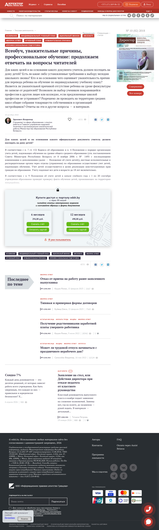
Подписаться (58, 501)
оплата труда (62, 319)
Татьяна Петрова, (80, 417)
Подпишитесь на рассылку (21, 495)
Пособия (61, 4)
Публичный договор (39, 524)
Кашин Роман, (61, 288)
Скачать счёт (38, 224)
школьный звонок (70, 36)
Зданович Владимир (23, 119)
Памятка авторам (99, 524)
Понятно (24, 519)
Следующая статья (103, 34)
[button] (95, 119)
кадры (73, 319)
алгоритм (63, 371)
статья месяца (47, 319)
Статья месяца (51, 11)
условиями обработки (36, 510)
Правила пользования (18, 524)
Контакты (97, 445)
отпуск (82, 343)
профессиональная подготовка (23, 45)
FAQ (119, 439)
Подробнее (10, 518)
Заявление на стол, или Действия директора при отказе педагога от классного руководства (75, 382)
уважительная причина (58, 40)
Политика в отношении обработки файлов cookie (69, 526)
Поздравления (87, 11)
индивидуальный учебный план (38, 36)
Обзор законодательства (29, 11)
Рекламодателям (16, 526)
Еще (148, 11)
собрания (12, 36)
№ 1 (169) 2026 (63, 417)
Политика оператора (35, 526)
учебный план (33, 40)
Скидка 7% (13, 375)
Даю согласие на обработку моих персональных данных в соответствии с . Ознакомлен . (37, 511)
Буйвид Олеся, (61, 309)
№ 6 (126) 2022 (46, 333)
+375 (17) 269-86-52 (110, 4)
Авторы (96, 439)
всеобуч (89, 36)
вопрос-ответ (14, 40)
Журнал (32, 4)
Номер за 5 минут (69, 11)
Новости (11, 11)
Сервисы (48, 4)
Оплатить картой (38, 229)
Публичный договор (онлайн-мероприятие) (70, 524)
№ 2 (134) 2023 (46, 289)
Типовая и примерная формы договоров (68, 303)
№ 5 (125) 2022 (46, 358)
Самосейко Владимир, (65, 357)
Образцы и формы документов (111, 11)
